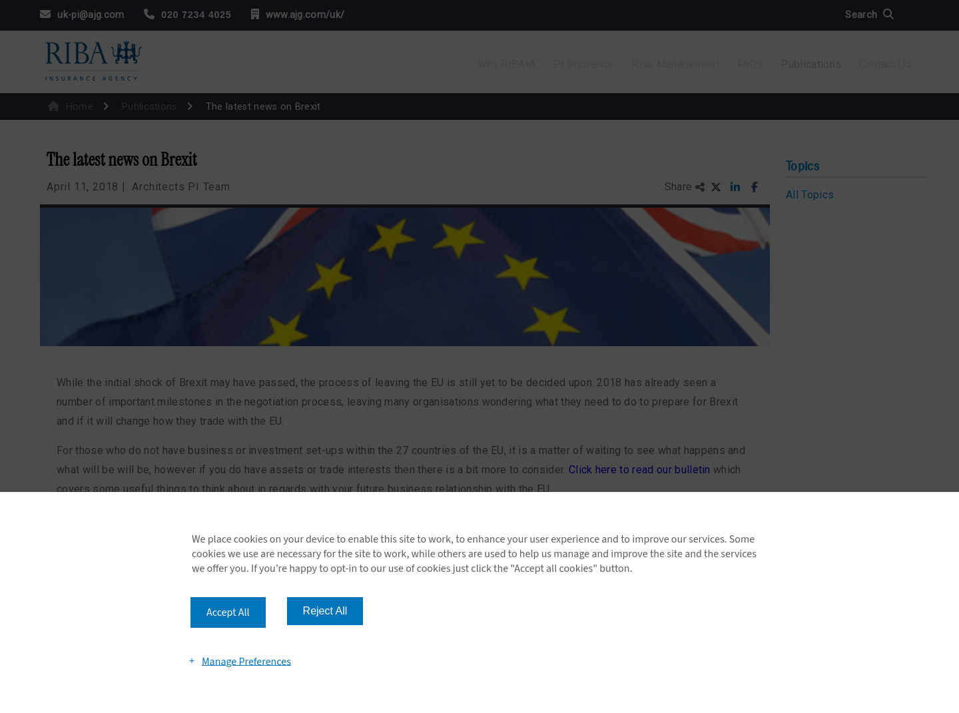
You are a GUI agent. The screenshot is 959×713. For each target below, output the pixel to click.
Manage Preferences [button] (246, 661)
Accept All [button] (228, 612)
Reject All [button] (325, 610)
